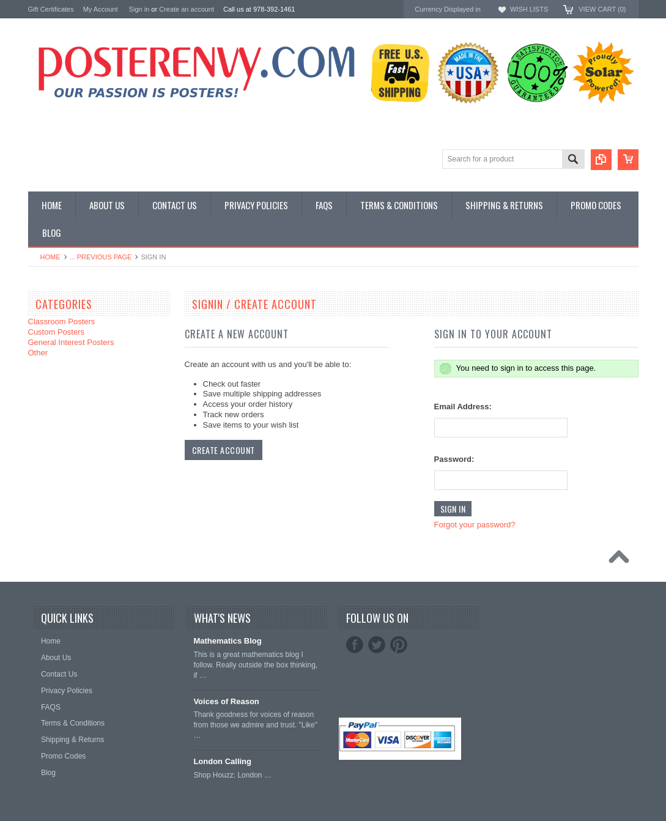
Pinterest (398, 644)
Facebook (354, 644)
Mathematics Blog (227, 640)
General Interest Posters (71, 342)
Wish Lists (529, 9)
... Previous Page (101, 257)
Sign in (139, 9)
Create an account (186, 9)
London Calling (222, 761)
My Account (100, 9)
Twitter (376, 644)
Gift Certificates (51, 9)
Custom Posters (56, 331)
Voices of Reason (226, 701)
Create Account (223, 450)
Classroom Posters (61, 321)
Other (38, 352)
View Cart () (602, 9)
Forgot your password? (475, 524)
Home (50, 257)
